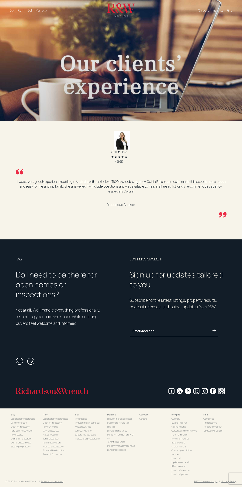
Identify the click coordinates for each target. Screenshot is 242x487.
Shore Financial (178, 446)
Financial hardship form (54, 450)
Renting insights (179, 434)
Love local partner (179, 474)
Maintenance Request (53, 446)
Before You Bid (178, 442)
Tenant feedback (51, 438)
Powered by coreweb (52, 481)
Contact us (208, 418)
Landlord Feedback (116, 449)
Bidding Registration (21, 446)
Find (229, 10)
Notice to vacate (50, 434)
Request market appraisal (87, 422)
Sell (30, 10)
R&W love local (178, 466)
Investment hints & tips (118, 422)
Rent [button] (45, 414)
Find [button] (205, 414)
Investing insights (180, 438)
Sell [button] (77, 414)
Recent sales (17, 434)
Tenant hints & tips (116, 441)
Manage (41, 10)
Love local (176, 458)
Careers (203, 10)
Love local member (180, 470)
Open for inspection (20, 426)
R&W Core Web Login (205, 481)
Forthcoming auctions (21, 430)
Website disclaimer (212, 426)
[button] (19, 361)
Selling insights (178, 426)
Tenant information (52, 454)
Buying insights (179, 422)
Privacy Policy (228, 481)
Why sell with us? (83, 430)
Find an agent (210, 422)
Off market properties (21, 438)
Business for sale (19, 422)
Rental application (51, 442)
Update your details (180, 462)
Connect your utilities (181, 450)
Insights (218, 10)
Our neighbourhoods (21, 442)
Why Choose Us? (51, 430)
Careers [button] (144, 414)
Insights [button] (175, 414)
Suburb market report (85, 434)
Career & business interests (184, 430)
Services (175, 454)
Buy (12, 10)
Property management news (121, 445)
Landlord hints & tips (117, 430)
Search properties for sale (23, 418)
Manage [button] (111, 414)
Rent (21, 10)
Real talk (111, 426)
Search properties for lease (55, 418)
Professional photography (87, 438)
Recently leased (50, 426)
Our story (175, 418)
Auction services (83, 426)
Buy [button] (13, 414)
